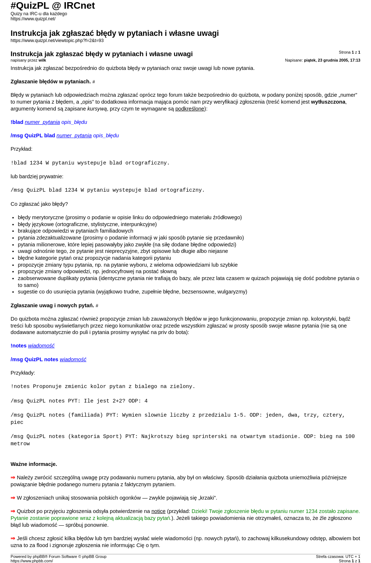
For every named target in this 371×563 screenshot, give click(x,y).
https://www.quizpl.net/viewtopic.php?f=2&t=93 (57, 40)
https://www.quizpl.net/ (33, 18)
